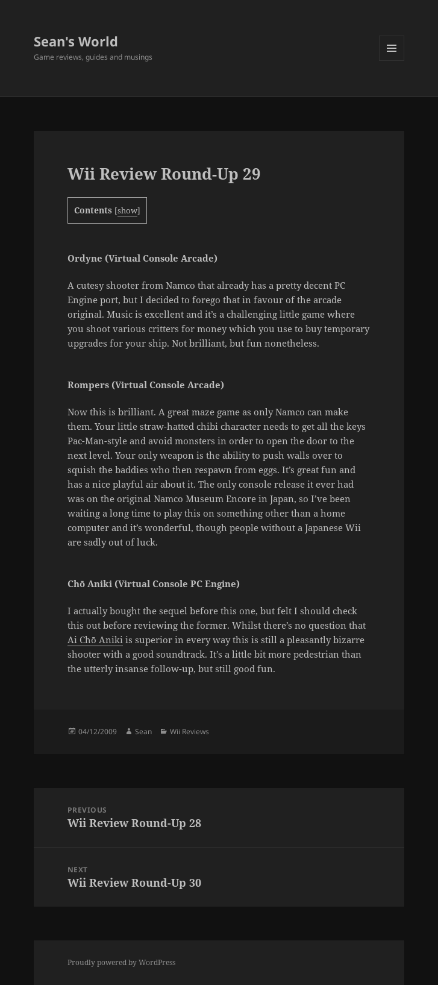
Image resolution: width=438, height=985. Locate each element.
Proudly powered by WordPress (121, 962)
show (127, 210)
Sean (143, 731)
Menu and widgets (392, 60)
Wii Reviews (189, 731)
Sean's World (76, 41)
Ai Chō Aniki (95, 640)
